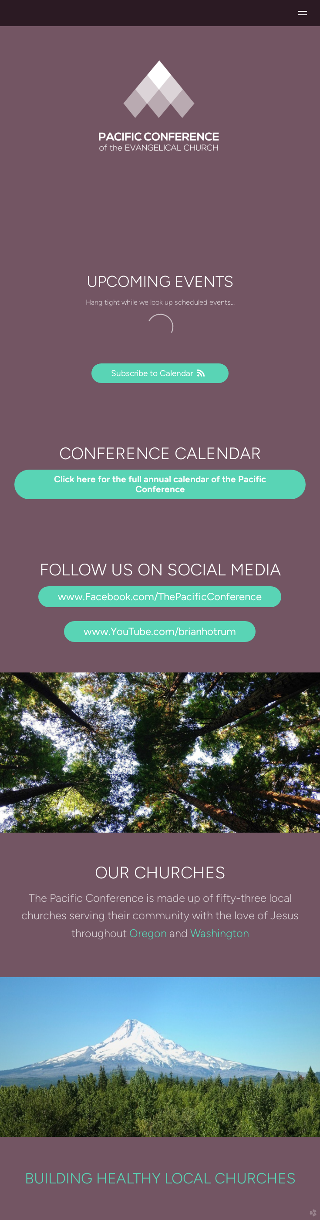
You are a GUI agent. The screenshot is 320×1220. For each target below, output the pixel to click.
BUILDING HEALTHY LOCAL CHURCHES (160, 1178)
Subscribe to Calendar (160, 373)
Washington (219, 933)
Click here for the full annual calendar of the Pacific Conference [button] (160, 484)
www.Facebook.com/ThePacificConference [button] (160, 596)
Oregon (149, 933)
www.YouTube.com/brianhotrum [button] (160, 631)
